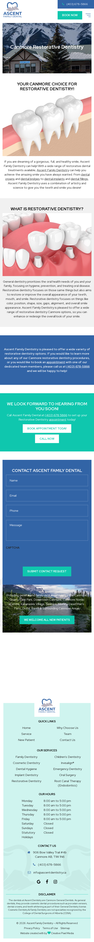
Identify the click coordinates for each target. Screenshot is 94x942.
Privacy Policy (32, 928)
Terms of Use (50, 928)
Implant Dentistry (26, 775)
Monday (27, 801)
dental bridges (30, 179)
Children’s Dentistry (67, 757)
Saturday (28, 823)
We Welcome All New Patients (47, 620)
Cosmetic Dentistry (26, 763)
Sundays (27, 828)
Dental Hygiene (26, 769)
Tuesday (27, 805)
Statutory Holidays (28, 835)
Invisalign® (67, 763)
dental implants (54, 179)
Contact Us (67, 740)
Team (67, 734)
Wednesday (29, 810)
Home (26, 728)
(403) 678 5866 (56, 415)
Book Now (70, 15)
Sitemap (65, 928)
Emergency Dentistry (67, 769)
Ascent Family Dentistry (53, 170)
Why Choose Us (67, 728)
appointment (55, 362)
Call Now (47, 439)
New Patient (26, 740)
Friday (26, 819)
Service (26, 734)
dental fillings (79, 179)
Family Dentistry (26, 757)
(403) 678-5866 (75, 4)
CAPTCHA (12, 548)
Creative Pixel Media (61, 933)
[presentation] (31, 557)
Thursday (28, 814)
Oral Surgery (67, 775)
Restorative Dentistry (26, 781)
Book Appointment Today (47, 428)
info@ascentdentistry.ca (50, 872)
